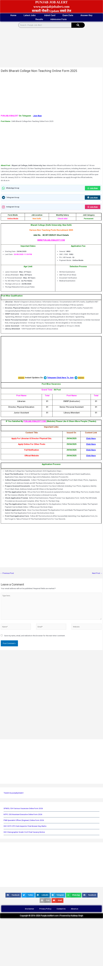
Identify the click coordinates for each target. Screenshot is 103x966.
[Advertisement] (48, 47)
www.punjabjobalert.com (51, 6)
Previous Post (7, 573)
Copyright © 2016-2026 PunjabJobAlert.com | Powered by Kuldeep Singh (51, 915)
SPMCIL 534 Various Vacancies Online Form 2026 (23, 808)
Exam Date (68, 15)
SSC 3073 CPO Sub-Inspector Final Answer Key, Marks (25, 826)
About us (74, 909)
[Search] (78, 25)
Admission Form (59, 19)
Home (13, 15)
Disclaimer (29, 909)
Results (39, 19)
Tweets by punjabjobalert (14, 793)
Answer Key (86, 15)
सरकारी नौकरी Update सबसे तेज (51, 11)
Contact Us (61, 909)
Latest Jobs (30, 15)
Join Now (37, 116)
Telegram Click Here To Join (60, 377)
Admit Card (49, 15)
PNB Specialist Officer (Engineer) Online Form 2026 (24, 820)
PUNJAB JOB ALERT (51, 2)
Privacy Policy (45, 909)
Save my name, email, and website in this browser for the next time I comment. (34, 636)
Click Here (91, 438)
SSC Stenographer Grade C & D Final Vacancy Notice (24, 832)
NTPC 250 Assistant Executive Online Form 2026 (23, 814)
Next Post (97, 573)
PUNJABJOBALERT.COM (35, 421)
